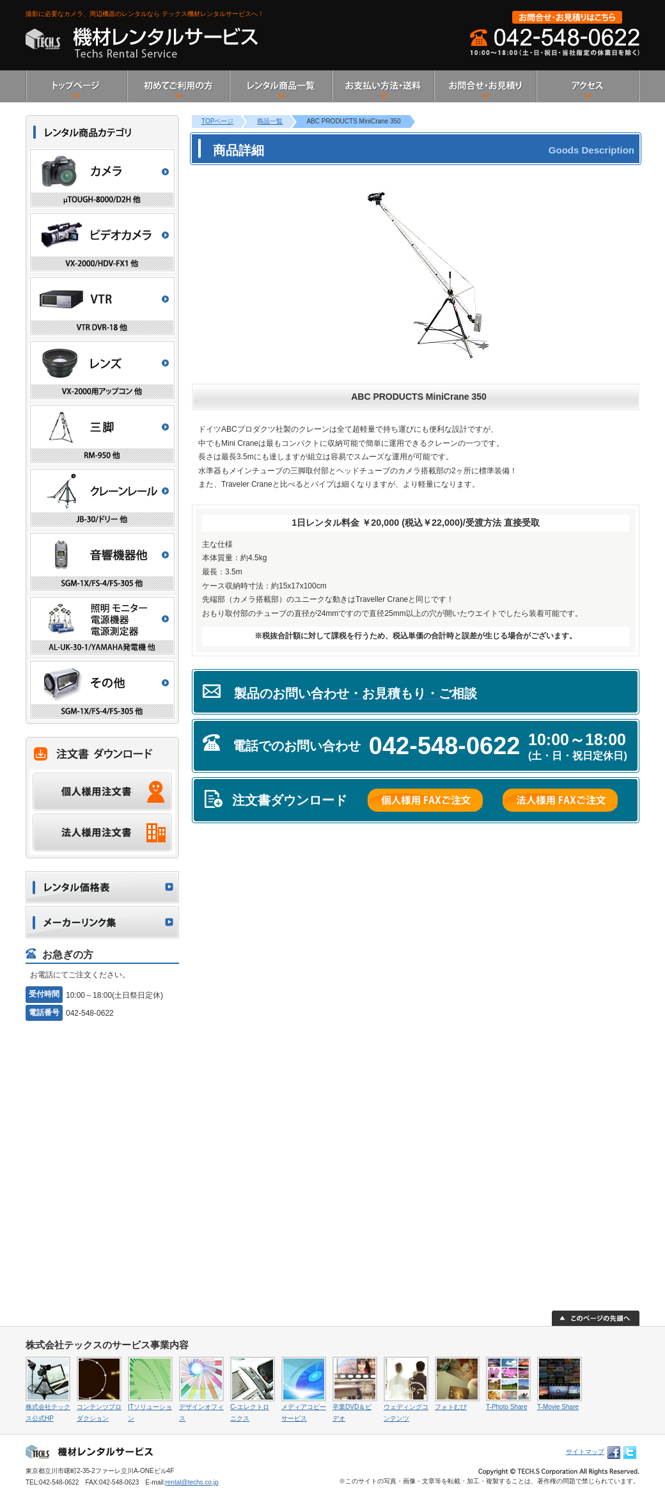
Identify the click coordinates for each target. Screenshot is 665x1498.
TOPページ (217, 121)
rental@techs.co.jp (191, 1482)
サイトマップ (585, 1451)
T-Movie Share (558, 1406)
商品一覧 (270, 121)
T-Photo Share (506, 1406)
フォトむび (451, 1406)
